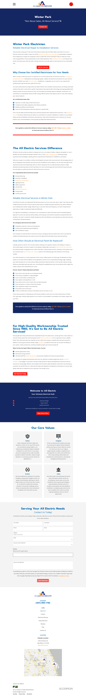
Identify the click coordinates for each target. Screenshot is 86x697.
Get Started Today (20, 374)
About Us (43, 611)
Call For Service (43, 67)
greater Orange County (51, 154)
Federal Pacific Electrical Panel (63, 247)
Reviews (43, 624)
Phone (15, 527)
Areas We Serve (43, 620)
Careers (43, 614)
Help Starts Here (43, 413)
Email (45, 527)
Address (15, 532)
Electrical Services (43, 617)
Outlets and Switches (20, 189)
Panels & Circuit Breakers (22, 180)
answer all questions (31, 356)
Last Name (46, 522)
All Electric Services (58, 58)
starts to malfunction (46, 338)
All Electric (41, 342)
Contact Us (43, 27)
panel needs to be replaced (31, 251)
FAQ (43, 627)
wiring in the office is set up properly (48, 54)
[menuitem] (15, 694)
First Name (16, 522)
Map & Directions (43, 645)
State (15, 537)
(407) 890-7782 (43, 602)
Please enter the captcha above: (20, 551)
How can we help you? (19, 562)
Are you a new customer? (19, 543)
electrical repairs (32, 81)
